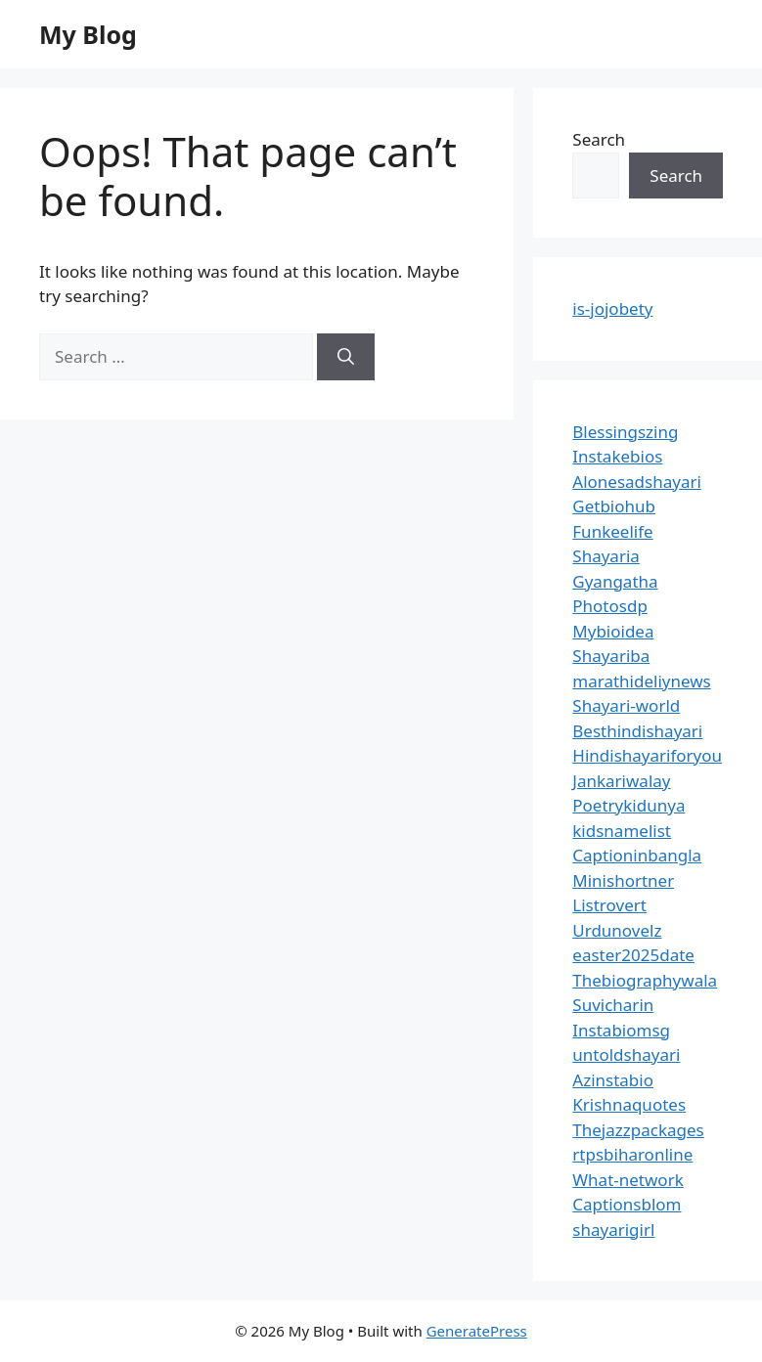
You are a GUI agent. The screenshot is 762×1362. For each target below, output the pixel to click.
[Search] (346, 356)
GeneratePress (476, 1330)
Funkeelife (612, 531)
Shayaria (606, 556)
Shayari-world (626, 705)
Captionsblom (626, 1204)
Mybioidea (612, 631)
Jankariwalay (621, 780)
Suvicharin (612, 1004)
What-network (627, 1179)
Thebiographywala (644, 980)
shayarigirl (613, 1229)
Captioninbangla (636, 855)
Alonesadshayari (636, 481)
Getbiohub (613, 506)
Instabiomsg (621, 1030)
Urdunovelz (616, 930)
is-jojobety (612, 308)
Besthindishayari (637, 731)
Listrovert (609, 905)
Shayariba (611, 655)
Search (598, 139)
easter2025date (633, 955)
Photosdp (610, 605)
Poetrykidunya (628, 805)
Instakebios (617, 456)
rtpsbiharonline (632, 1154)
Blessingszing (625, 431)
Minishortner (623, 880)
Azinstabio (612, 1080)
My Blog (88, 34)
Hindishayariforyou (647, 755)
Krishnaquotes (629, 1104)
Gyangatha (614, 581)
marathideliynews (641, 681)
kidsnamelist (621, 830)
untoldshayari (626, 1054)
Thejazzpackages (637, 1130)
